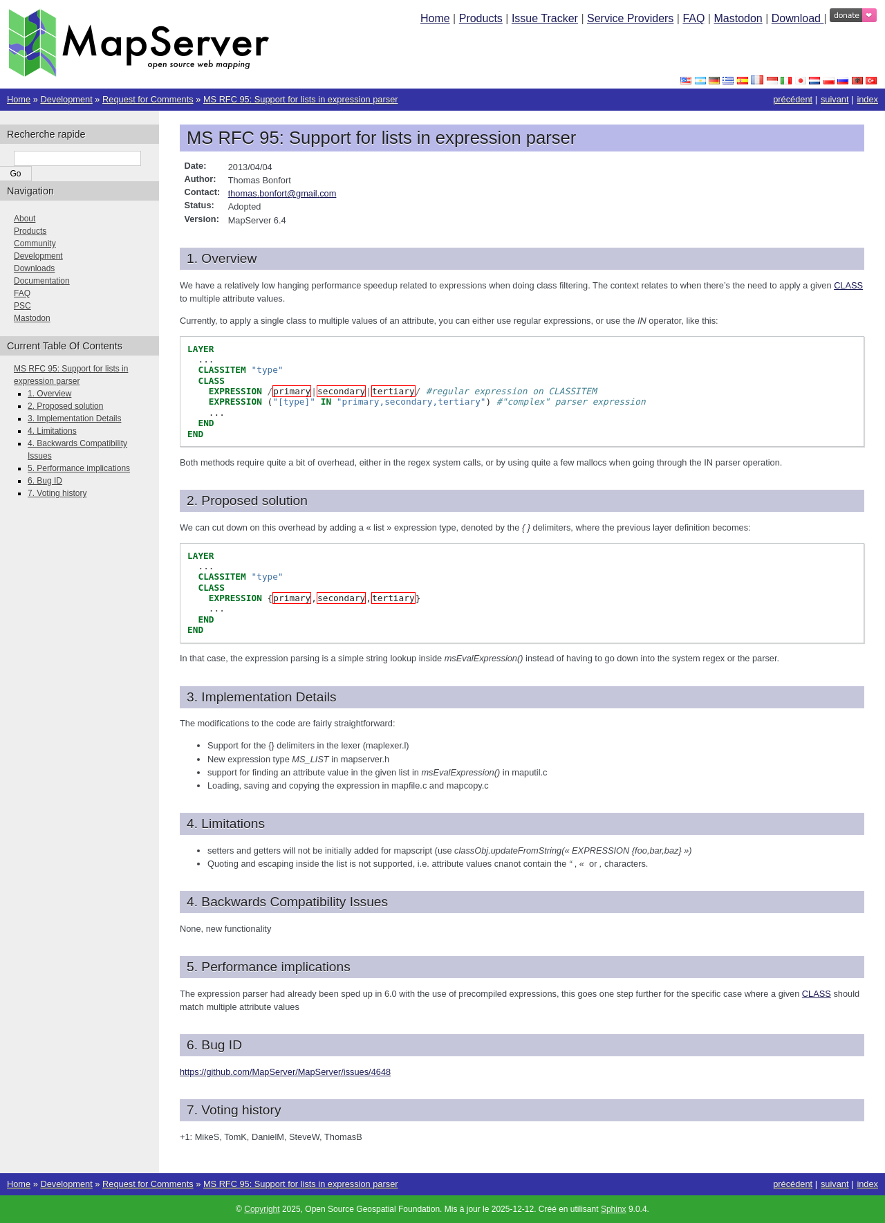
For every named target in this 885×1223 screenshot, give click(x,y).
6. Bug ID (45, 481)
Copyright (261, 1209)
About (24, 218)
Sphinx (613, 1209)
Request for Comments (148, 99)
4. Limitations (52, 431)
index (867, 99)
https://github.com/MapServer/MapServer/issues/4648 (285, 1072)
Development (66, 99)
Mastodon (738, 18)
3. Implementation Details (74, 418)
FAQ (693, 18)
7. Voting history (57, 493)
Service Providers (630, 18)
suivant (835, 99)
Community (35, 243)
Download (798, 18)
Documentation (42, 281)
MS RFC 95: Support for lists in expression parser (300, 99)
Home (435, 18)
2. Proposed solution (65, 406)
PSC (22, 306)
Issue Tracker (545, 18)
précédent (792, 99)
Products (481, 18)
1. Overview (49, 393)
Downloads (34, 268)
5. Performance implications (79, 468)
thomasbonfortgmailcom (282, 193)
